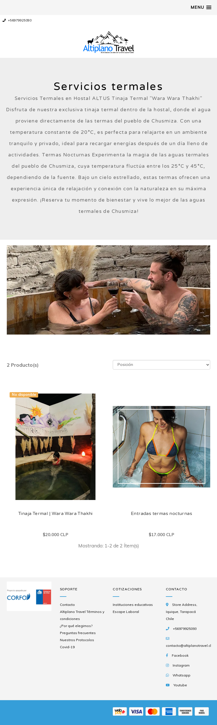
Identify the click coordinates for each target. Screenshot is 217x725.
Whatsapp (181, 675)
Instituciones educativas (133, 604)
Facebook (180, 655)
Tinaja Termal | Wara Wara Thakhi (55, 513)
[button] (201, 7)
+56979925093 (17, 20)
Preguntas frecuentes (78, 633)
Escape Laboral (126, 612)
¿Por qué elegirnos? (76, 626)
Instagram (181, 665)
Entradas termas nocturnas (161, 513)
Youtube (180, 685)
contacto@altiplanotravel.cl (188, 645)
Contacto (67, 604)
